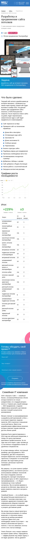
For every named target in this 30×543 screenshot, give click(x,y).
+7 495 (19, 2)
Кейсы (10, 11)
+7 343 (19, 4)
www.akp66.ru (13, 33)
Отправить (15, 378)
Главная (3, 11)
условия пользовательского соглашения (17, 384)
